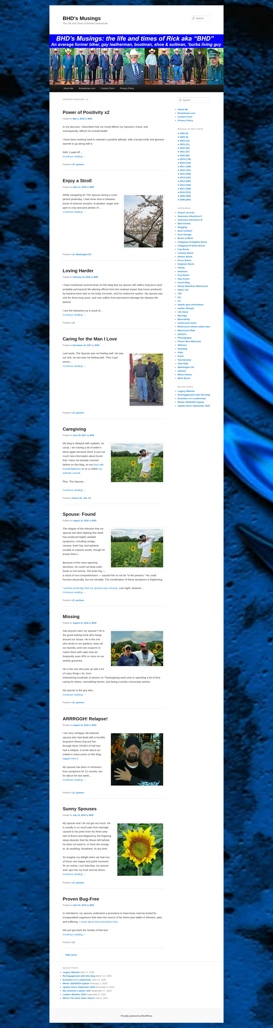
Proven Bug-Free (81, 899)
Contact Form (108, 88)
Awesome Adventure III (190, 220)
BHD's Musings (82, 18)
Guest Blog (184, 282)
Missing (71, 616)
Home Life (77, 498)
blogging (182, 227)
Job (85, 498)
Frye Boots (183, 275)
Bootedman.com (87, 88)
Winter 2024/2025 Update (191, 402)
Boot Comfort (185, 231)
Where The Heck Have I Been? (79, 998)
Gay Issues (184, 278)
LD (73, 164)
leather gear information (191, 304)
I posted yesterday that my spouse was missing (90, 588)
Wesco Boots (185, 374)
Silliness (182, 345)
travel (181, 356)
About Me (68, 88)
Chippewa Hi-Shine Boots (191, 245)
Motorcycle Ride (186, 330)
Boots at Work (185, 238)
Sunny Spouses (80, 808)
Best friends (184, 223)
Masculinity (184, 319)
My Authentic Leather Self (76, 990)
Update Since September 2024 (194, 405)
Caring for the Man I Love (90, 339)
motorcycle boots (187, 323)
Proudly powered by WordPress (136, 1016)
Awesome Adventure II (190, 216)
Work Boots (184, 378)
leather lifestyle (186, 308)
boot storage (184, 234)
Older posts (70, 955)
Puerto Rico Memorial (189, 341)
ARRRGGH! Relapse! (85, 718)
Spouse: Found (79, 514)
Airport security (186, 212)
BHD (90, 119)
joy (179, 297)
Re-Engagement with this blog (194, 394)
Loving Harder (78, 270)
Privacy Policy (127, 88)
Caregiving (74, 429)
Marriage (182, 315)
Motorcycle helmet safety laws (194, 326)
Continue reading (74, 156)
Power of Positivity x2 (86, 112)
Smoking (182, 348)
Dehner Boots (185, 256)
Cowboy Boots (185, 253)
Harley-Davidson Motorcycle (193, 286)
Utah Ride (183, 363)
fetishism (183, 271)
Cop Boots (183, 249)
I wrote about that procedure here (98, 921)
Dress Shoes (184, 260)
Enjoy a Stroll (77, 180)
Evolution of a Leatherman (192, 398)
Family (181, 267)
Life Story (183, 312)
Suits (180, 352)
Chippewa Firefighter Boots (192, 242)
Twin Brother (184, 360)
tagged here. (70, 758)
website (182, 371)
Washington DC (83, 254)
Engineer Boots (186, 264)
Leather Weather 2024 (74, 994)
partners (80, 164)
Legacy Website (186, 391)
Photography (185, 337)
